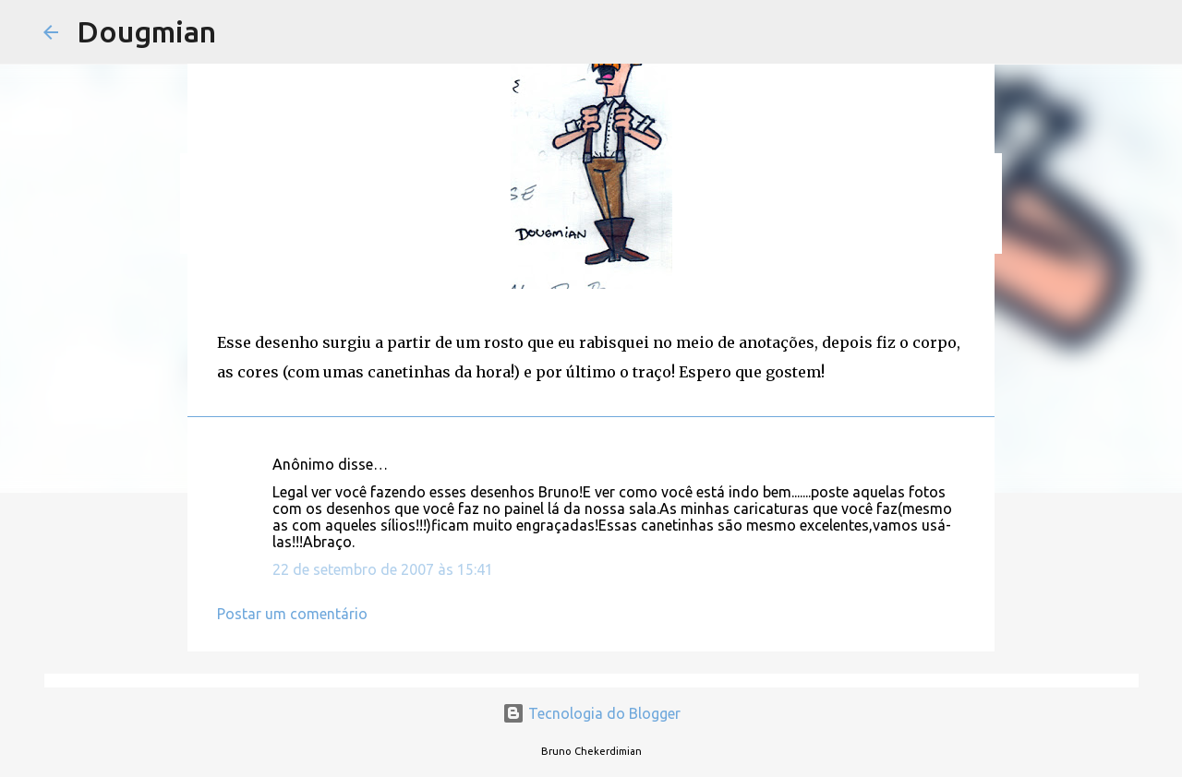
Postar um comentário (292, 613)
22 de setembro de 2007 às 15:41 (382, 569)
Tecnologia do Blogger (591, 713)
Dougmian (146, 31)
